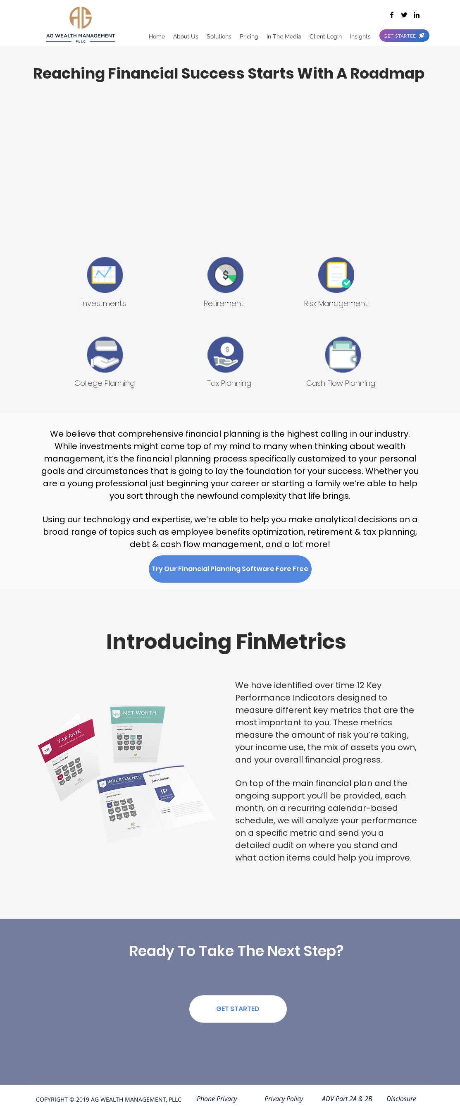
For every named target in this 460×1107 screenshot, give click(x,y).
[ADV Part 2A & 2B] (347, 1099)
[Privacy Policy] (283, 1099)
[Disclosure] (401, 1099)
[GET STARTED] (404, 35)
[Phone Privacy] (217, 1099)
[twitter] (404, 15)
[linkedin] (416, 15)
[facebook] (392, 15)
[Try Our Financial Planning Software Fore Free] (230, 569)
